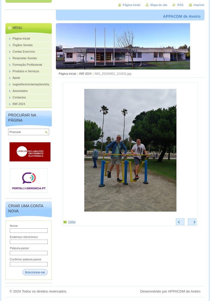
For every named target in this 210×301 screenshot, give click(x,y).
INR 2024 (85, 73)
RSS (180, 5)
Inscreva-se (35, 272)
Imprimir (199, 5)
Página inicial (67, 73)
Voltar (72, 221)
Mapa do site (158, 5)
